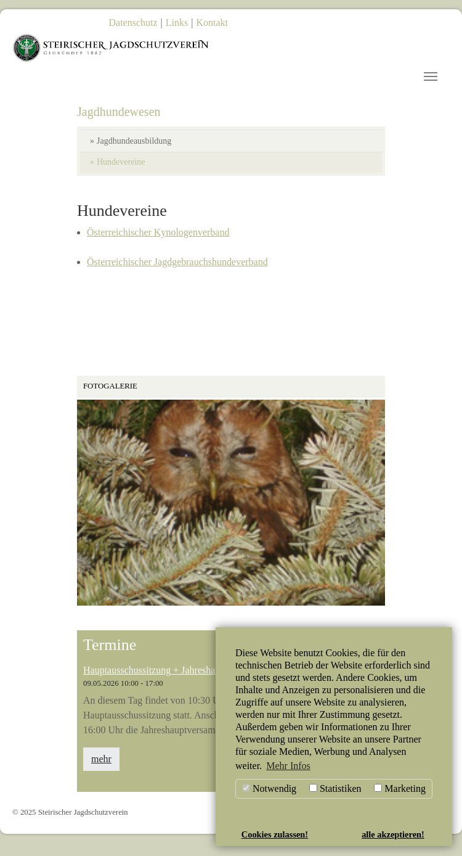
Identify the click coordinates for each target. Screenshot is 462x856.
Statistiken (335, 788)
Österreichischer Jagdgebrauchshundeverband (177, 269)
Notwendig (269, 788)
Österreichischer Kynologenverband (158, 239)
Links (177, 22)
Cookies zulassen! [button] (274, 834)
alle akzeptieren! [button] (393, 834)
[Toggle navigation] (430, 76)
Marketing (400, 788)
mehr (101, 766)
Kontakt (212, 22)
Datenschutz (133, 22)
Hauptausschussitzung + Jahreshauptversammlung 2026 (193, 677)
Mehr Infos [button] (288, 765)
